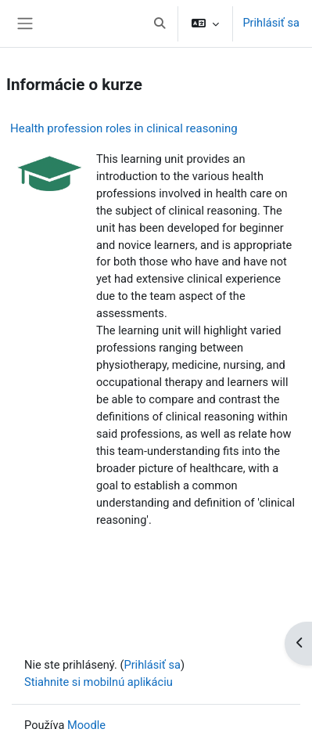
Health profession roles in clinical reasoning (124, 128)
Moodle (86, 725)
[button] (160, 23)
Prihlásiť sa (270, 23)
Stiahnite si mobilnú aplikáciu (98, 682)
